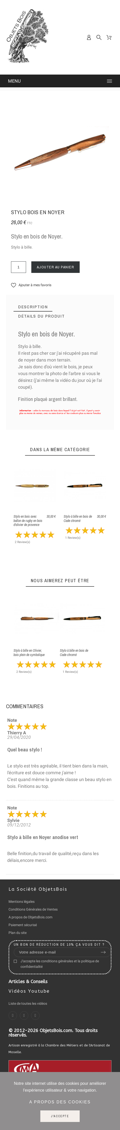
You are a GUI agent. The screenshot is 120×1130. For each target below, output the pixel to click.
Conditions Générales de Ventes (33, 909)
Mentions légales (22, 902)
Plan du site (18, 933)
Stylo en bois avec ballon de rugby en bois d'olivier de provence (28, 520)
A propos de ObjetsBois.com (30, 917)
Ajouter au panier (55, 267)
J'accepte (60, 1116)
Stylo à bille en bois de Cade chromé (78, 518)
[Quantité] (18, 267)
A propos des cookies (60, 1102)
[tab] (33, 307)
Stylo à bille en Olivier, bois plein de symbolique (29, 652)
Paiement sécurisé (23, 925)
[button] (31, 285)
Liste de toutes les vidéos (28, 1003)
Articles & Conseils (28, 981)
